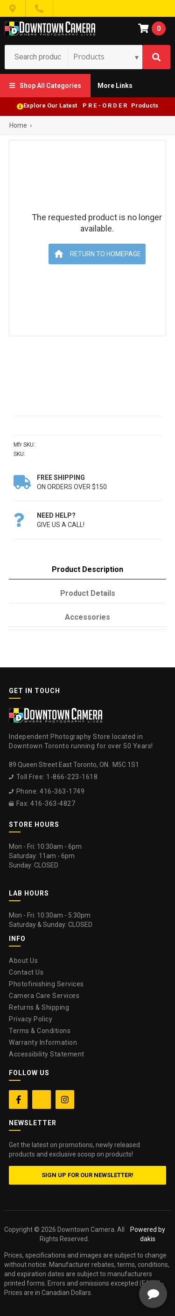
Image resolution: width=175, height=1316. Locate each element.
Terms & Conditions (39, 1030)
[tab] (87, 569)
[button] (45, 85)
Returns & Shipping (39, 1007)
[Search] (156, 57)
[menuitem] (45, 85)
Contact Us (26, 972)
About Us (23, 960)
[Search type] (106, 56)
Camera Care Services (44, 995)
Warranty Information (43, 1042)
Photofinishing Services (46, 984)
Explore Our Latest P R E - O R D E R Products (90, 105)
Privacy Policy (30, 1019)
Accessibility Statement (46, 1054)
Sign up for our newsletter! (87, 1175)
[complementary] (107, 1264)
